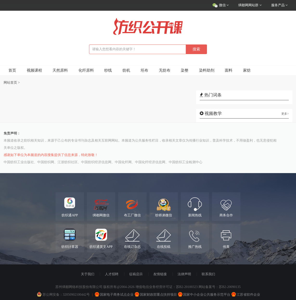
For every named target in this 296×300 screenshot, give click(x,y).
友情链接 (160, 274)
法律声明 (184, 274)
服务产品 (279, 5)
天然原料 (60, 70)
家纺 (247, 70)
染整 (184, 70)
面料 (228, 70)
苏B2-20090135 (230, 287)
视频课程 (34, 70)
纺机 (126, 70)
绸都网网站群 (250, 5)
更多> (285, 113)
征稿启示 (136, 274)
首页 (12, 70)
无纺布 (164, 70)
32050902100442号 (76, 294)
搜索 (196, 49)
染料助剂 (206, 70)
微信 (220, 5)
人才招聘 (111, 274)
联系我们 (208, 274)
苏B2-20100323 (187, 287)
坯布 (144, 70)
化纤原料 (86, 70)
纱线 (108, 70)
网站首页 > (12, 82)
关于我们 (87, 274)
